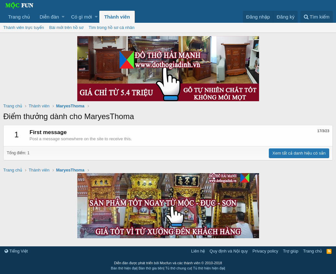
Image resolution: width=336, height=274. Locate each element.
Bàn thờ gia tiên (151, 268)
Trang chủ (19, 17)
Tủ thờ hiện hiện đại (208, 268)
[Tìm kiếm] (316, 17)
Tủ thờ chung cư (178, 268)
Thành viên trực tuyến (23, 27)
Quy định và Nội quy (229, 251)
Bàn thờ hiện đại (124, 268)
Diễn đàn (49, 17)
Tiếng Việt (16, 251)
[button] (63, 17)
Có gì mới (81, 17)
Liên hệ (198, 251)
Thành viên (117, 17)
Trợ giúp (290, 251)
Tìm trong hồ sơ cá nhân (111, 27)
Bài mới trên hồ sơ (66, 27)
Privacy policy (265, 251)
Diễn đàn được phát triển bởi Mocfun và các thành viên (168, 263)
